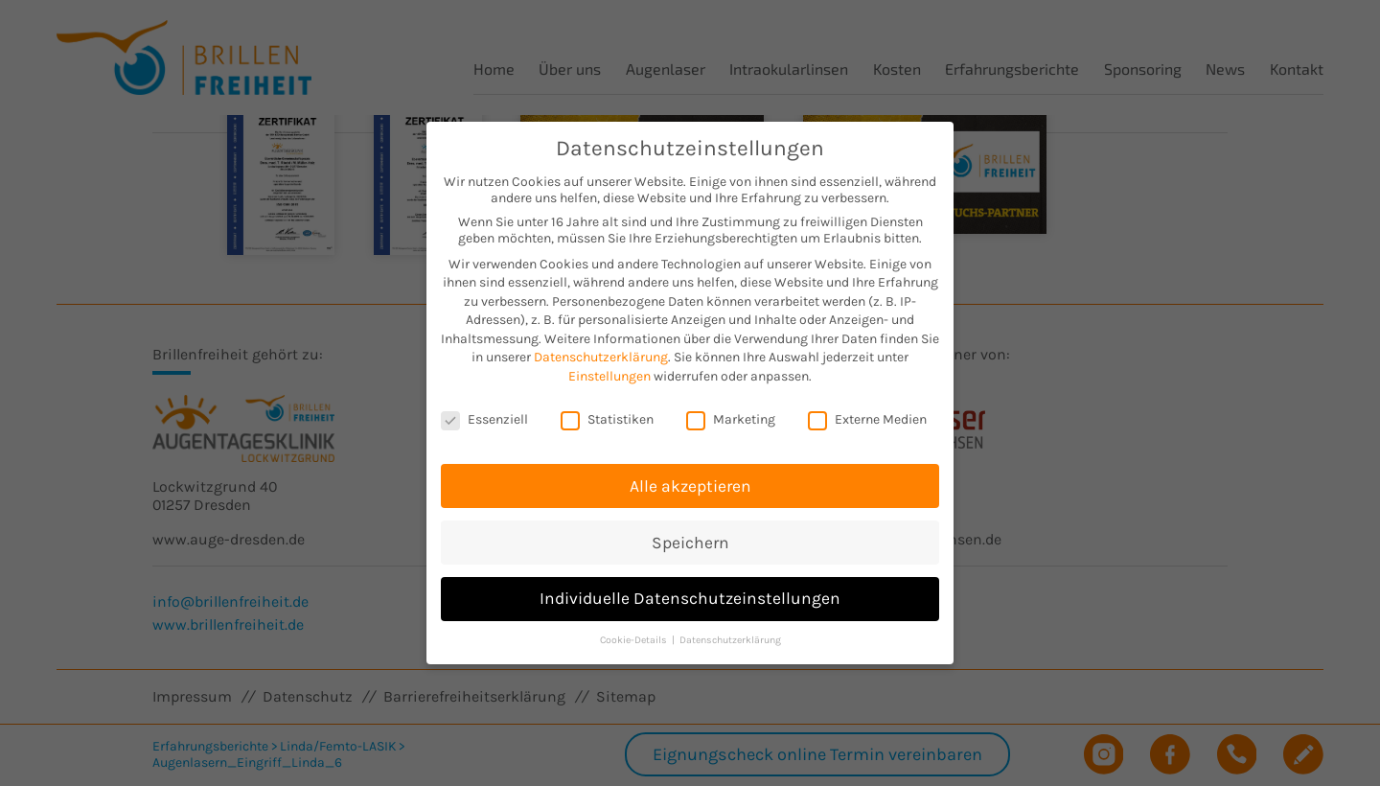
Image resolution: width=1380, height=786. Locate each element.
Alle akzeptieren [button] (690, 478)
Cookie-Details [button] (635, 633)
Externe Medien (867, 412)
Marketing (730, 412)
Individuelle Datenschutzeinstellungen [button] (690, 591)
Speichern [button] (690, 534)
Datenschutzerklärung (601, 350)
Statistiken (607, 412)
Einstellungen (609, 369)
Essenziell (484, 412)
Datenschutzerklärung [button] (730, 633)
